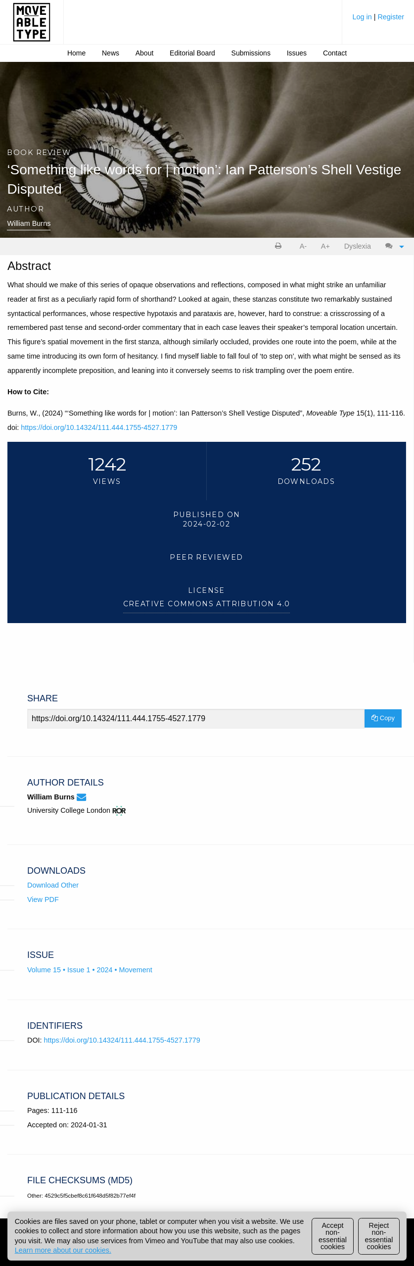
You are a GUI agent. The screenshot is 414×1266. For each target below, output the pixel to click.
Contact (335, 53)
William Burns (28, 223)
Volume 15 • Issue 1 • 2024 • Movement (89, 970)
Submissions (251, 53)
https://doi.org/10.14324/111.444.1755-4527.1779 (99, 427)
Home (76, 53)
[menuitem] (378, 20)
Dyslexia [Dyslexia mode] (357, 246)
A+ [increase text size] (325, 246)
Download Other (53, 885)
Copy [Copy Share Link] (383, 718)
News (110, 53)
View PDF (43, 899)
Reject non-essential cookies (379, 1236)
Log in (362, 17)
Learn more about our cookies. (63, 1250)
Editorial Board (192, 53)
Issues (297, 53)
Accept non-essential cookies (333, 1236)
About (145, 53)
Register (390, 17)
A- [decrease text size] (303, 246)
